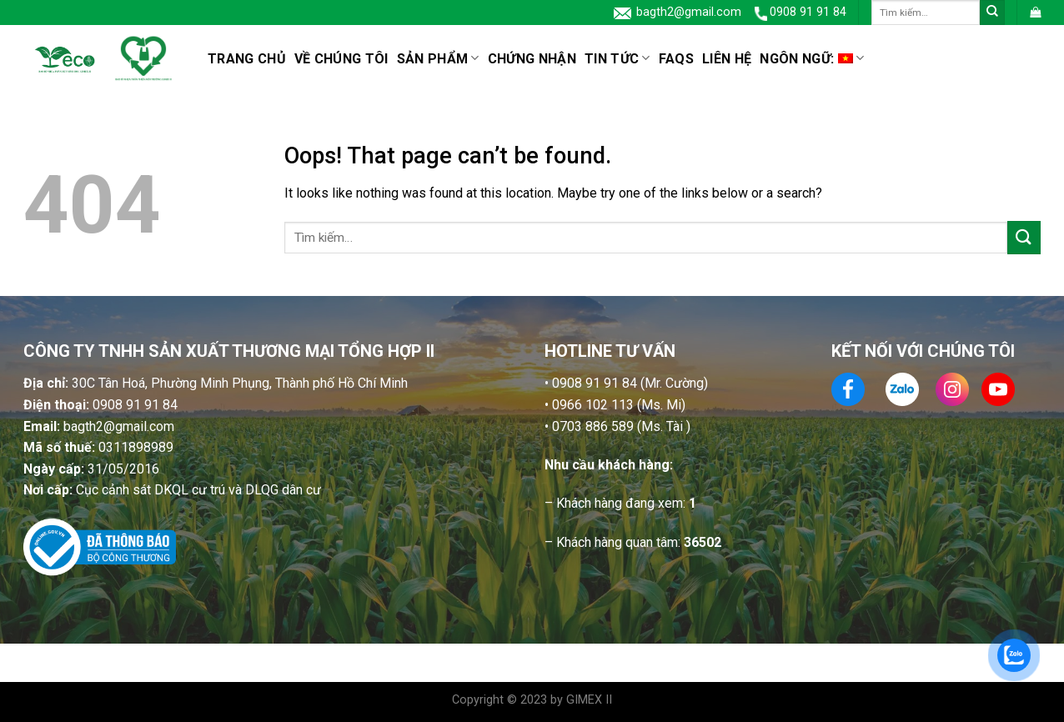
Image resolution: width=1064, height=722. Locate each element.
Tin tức (617, 58)
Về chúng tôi (341, 59)
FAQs (676, 59)
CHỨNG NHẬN (532, 59)
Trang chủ (247, 59)
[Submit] (992, 12)
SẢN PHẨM (438, 58)
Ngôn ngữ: (812, 58)
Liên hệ (726, 59)
